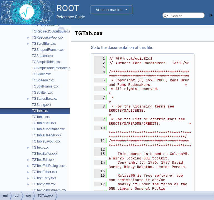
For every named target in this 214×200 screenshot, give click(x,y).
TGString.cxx (41, 105)
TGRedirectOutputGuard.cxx (53, 31)
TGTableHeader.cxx (46, 135)
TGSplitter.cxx (42, 92)
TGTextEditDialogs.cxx (48, 166)
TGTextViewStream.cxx (49, 190)
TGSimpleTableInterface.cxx (53, 68)
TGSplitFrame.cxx (45, 86)
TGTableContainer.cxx (48, 129)
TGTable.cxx (41, 117)
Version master (109, 10)
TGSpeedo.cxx (43, 80)
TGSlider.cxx (41, 74)
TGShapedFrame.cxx (48, 50)
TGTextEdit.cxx (43, 160)
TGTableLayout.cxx (46, 141)
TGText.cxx (40, 147)
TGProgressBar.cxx (46, 25)
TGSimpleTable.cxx (46, 62)
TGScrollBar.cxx (44, 44)
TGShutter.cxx (42, 56)
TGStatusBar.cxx (44, 99)
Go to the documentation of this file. (122, 47)
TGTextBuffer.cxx (44, 154)
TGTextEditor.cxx (44, 172)
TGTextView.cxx (43, 184)
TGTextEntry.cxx (44, 178)
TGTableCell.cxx (44, 123)
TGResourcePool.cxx (47, 37)
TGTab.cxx (40, 111)
